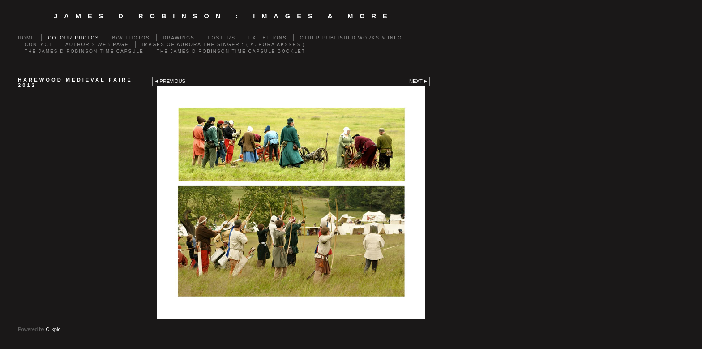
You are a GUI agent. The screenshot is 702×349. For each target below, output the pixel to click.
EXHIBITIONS (267, 37)
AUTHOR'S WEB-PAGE (97, 44)
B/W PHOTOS (131, 37)
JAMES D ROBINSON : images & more (224, 16)
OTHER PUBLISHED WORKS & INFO (351, 37)
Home (26, 37)
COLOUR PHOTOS (73, 37)
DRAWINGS (179, 37)
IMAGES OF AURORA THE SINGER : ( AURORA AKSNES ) (223, 44)
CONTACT (38, 44)
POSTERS (221, 37)
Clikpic (53, 329)
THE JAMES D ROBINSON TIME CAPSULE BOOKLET (231, 51)
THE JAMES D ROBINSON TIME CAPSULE (84, 51)
